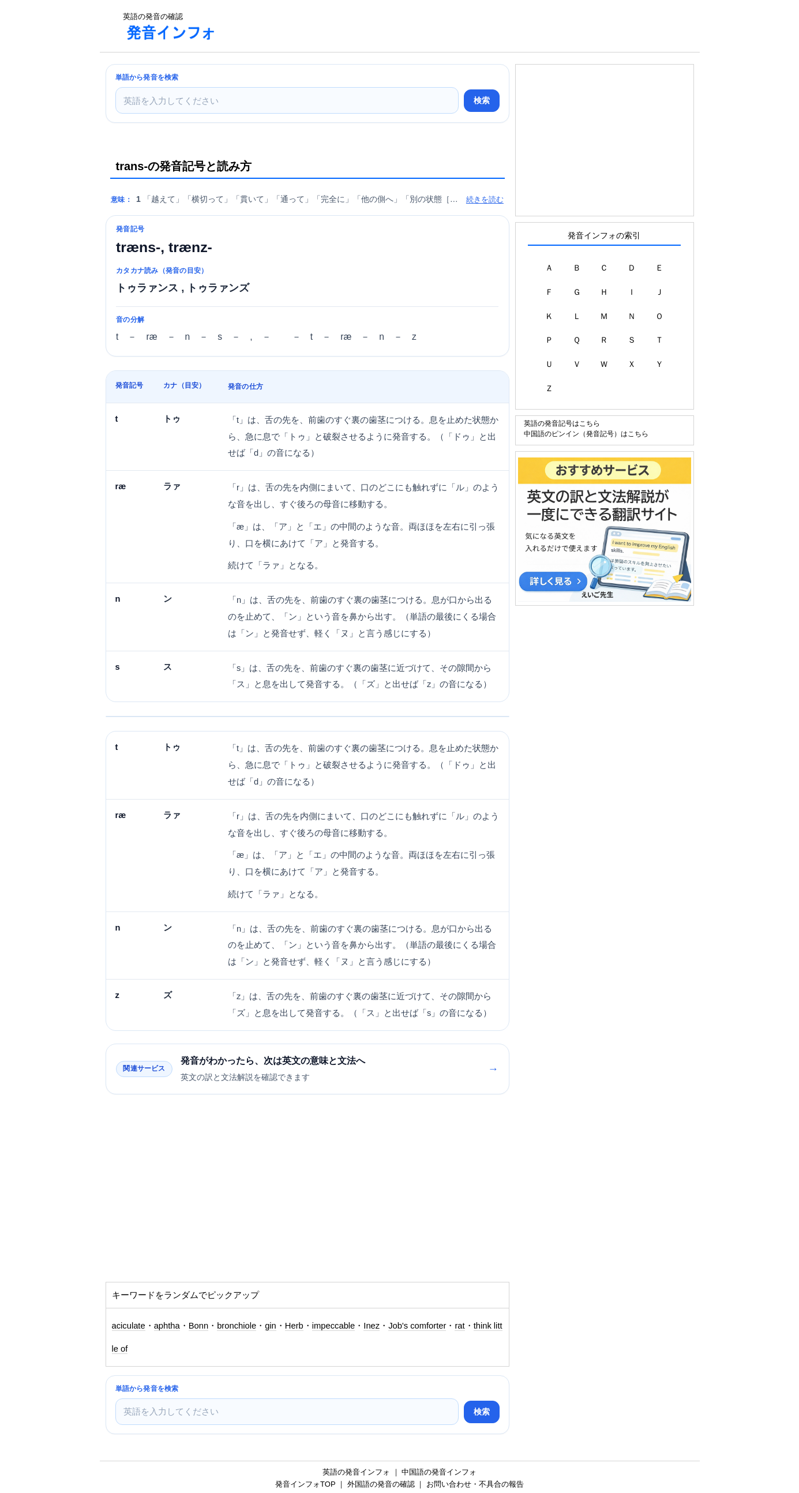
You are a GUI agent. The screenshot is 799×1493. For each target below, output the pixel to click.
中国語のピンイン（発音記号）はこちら (586, 433)
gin (270, 1325)
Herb (294, 1325)
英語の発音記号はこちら (562, 423)
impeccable (333, 1325)
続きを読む (485, 199)
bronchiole (236, 1325)
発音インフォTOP (305, 1484)
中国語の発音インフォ (439, 1472)
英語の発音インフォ (356, 1472)
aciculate (128, 1325)
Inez (371, 1325)
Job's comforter (417, 1325)
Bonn (198, 1325)
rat (459, 1325)
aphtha (167, 1325)
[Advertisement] (437, 26)
